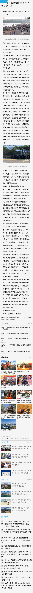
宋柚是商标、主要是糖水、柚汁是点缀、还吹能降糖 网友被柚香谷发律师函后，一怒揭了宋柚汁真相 (15, 524)
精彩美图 (4, 357)
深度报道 (4, 479)
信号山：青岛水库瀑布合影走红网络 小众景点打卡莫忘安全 (16, 328)
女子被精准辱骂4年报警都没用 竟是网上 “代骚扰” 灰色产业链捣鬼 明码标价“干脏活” (16, 532)
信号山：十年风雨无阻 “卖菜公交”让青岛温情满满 (16, 345)
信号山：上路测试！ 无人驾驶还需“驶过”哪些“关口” (14, 339)
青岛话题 (4, 442)
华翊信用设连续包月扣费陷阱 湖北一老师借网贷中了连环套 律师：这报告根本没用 (16, 540)
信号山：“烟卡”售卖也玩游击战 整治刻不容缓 (15, 351)
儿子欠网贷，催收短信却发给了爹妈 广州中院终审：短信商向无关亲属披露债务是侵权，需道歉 (16, 585)
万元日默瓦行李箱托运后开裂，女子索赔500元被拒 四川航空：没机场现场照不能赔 (16, 554)
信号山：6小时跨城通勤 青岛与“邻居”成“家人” (15, 334)
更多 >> (30, 323)
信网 (9, 11)
